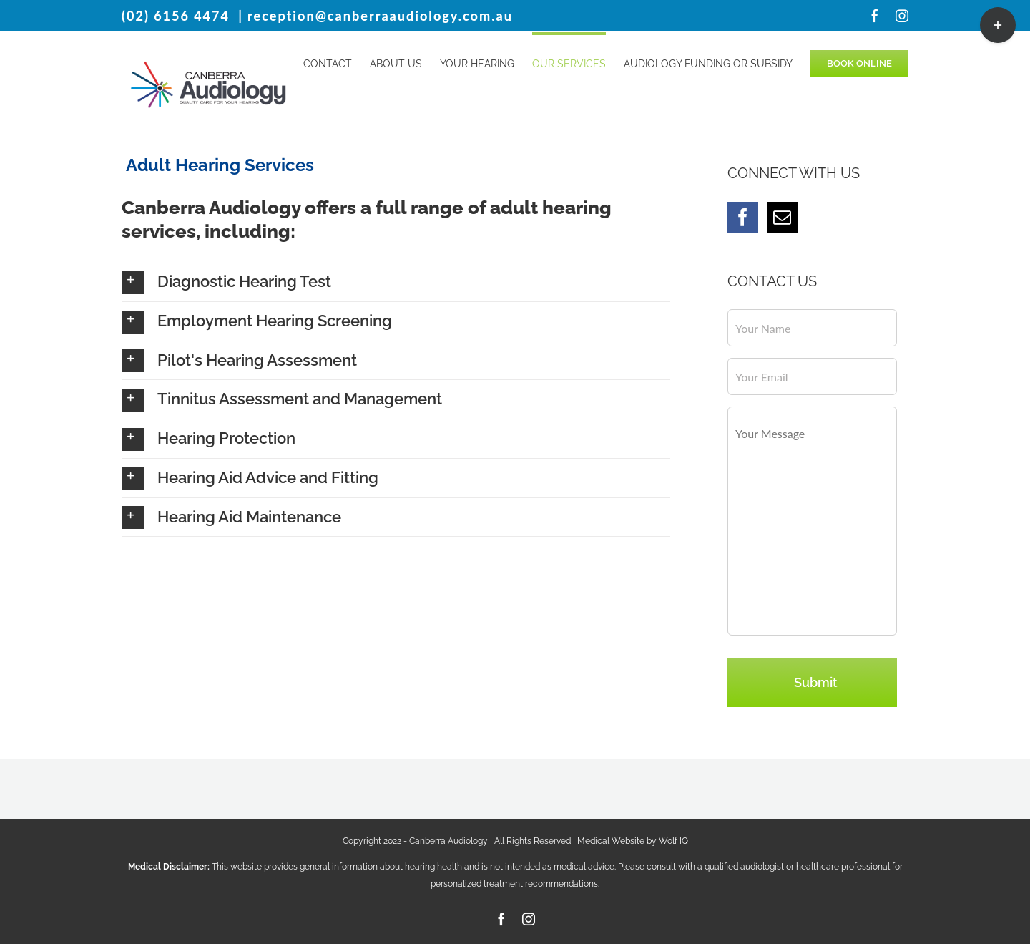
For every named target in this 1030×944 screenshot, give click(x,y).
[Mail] (782, 217)
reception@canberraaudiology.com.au (380, 16)
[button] (396, 282)
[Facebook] (742, 217)
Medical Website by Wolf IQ (632, 841)
